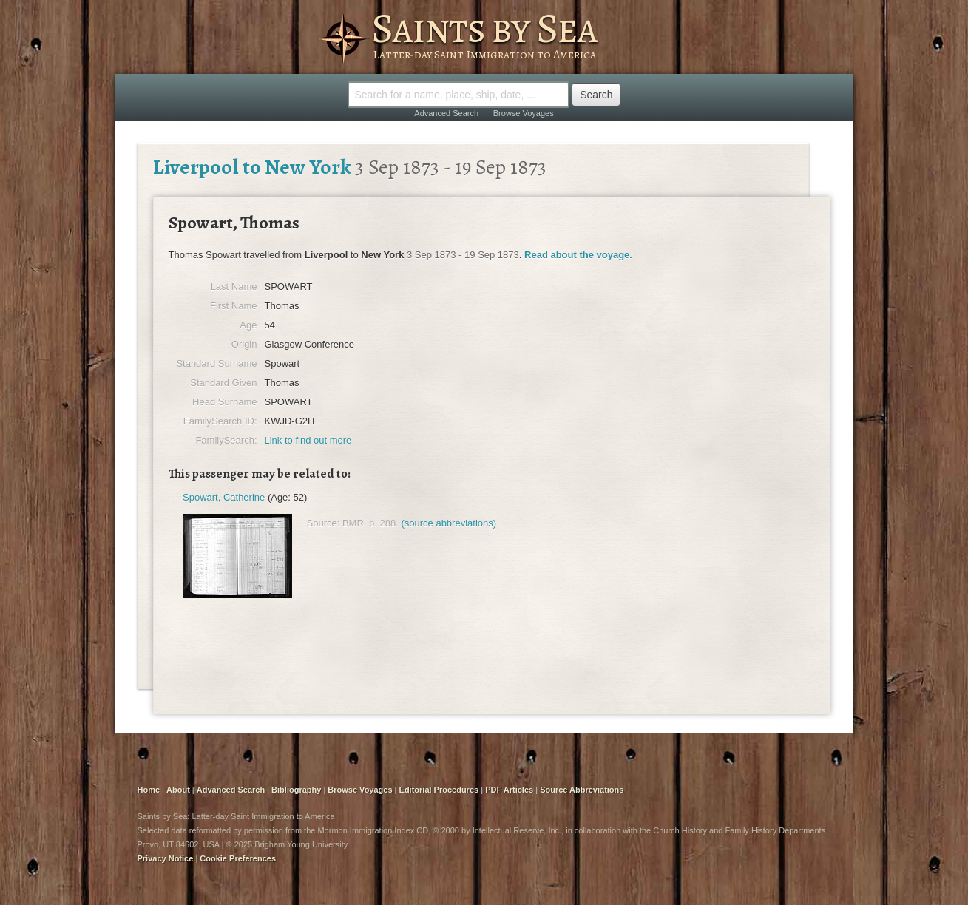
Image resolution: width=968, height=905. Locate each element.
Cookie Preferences (238, 858)
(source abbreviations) (448, 523)
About (178, 789)
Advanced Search (446, 113)
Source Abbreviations (581, 789)
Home (149, 789)
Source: (323, 523)
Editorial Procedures (439, 789)
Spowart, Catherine (224, 497)
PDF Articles (509, 789)
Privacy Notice (166, 858)
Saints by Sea (484, 28)
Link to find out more (308, 440)
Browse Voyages (523, 113)
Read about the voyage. (578, 254)
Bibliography (296, 789)
